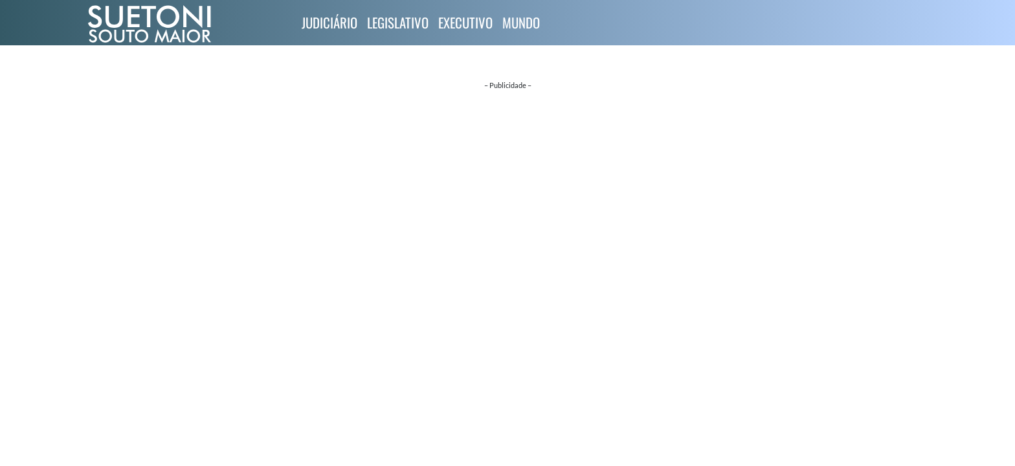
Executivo (465, 22)
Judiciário (329, 22)
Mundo (521, 22)
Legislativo (398, 22)
